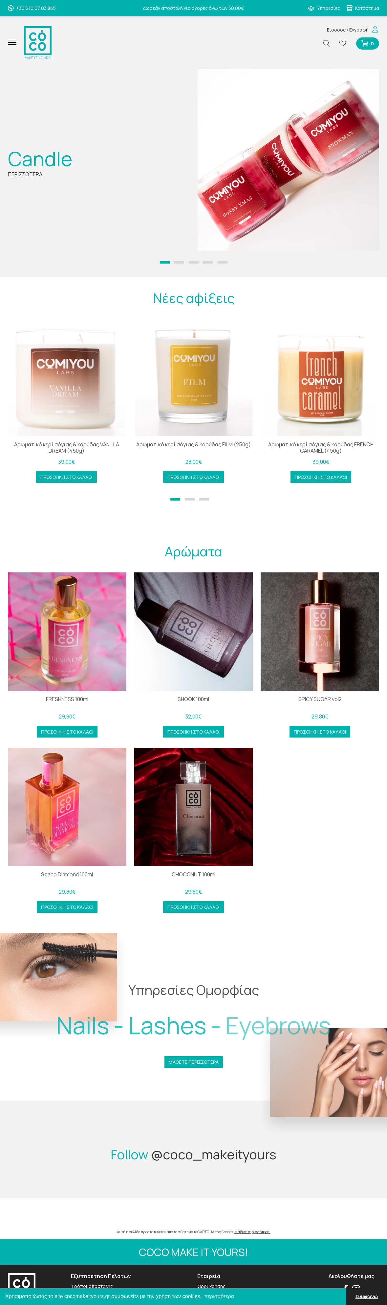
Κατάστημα (362, 8)
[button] (165, 262)
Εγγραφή (359, 30)
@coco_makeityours (213, 1154)
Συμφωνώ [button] (366, 1296)
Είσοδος (336, 30)
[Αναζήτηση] (329, 43)
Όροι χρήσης (211, 1286)
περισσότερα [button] (219, 1296)
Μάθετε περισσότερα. (252, 1231)
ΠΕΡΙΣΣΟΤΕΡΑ (25, 174)
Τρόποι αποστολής (92, 1286)
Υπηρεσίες (324, 8)
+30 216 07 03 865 (32, 8)
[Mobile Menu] (14, 42)
